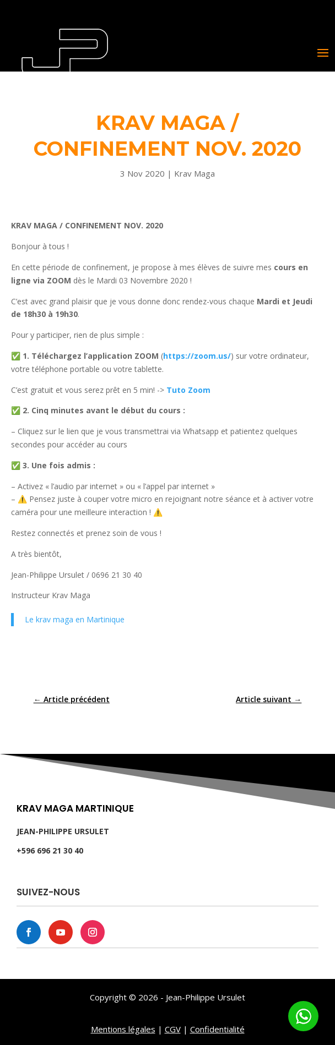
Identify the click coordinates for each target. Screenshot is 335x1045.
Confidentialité (217, 1029)
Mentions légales (123, 1029)
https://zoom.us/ (197, 356)
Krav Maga (194, 173)
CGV (173, 1029)
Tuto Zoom (188, 390)
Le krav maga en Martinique (75, 619)
